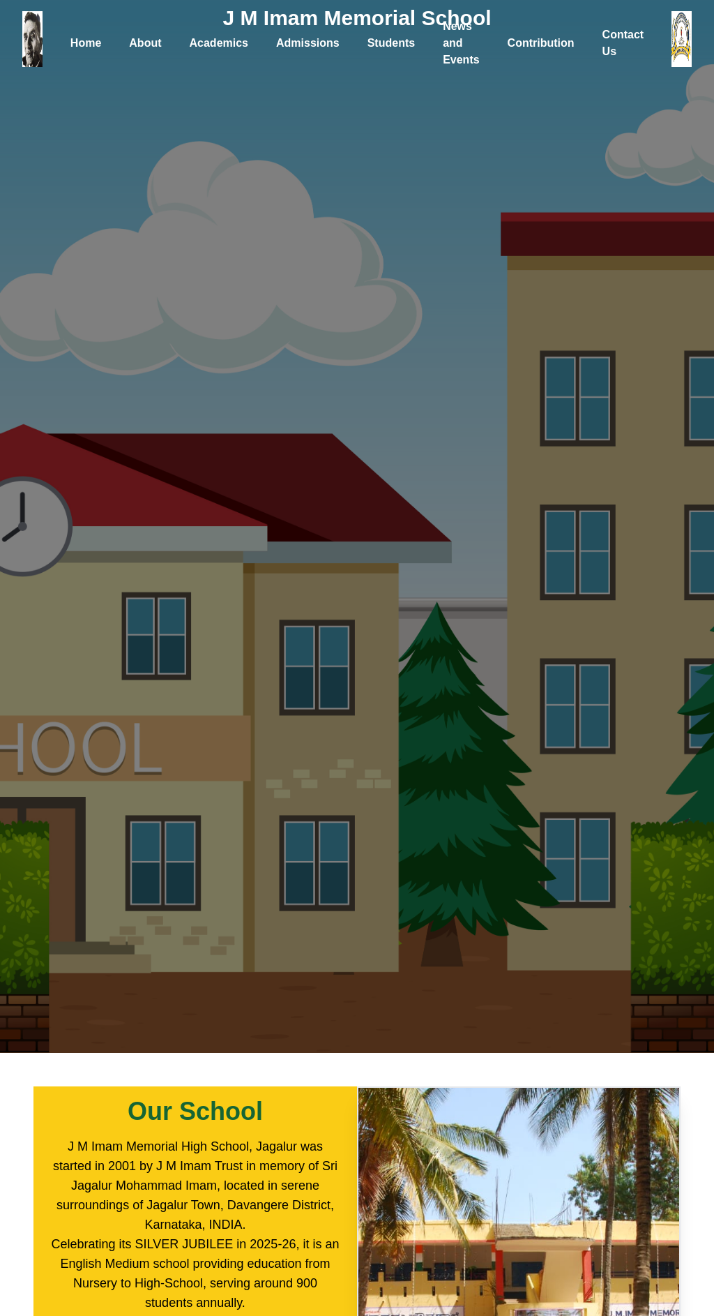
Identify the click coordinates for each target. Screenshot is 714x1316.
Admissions (308, 43)
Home (85, 43)
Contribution (541, 43)
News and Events (461, 43)
